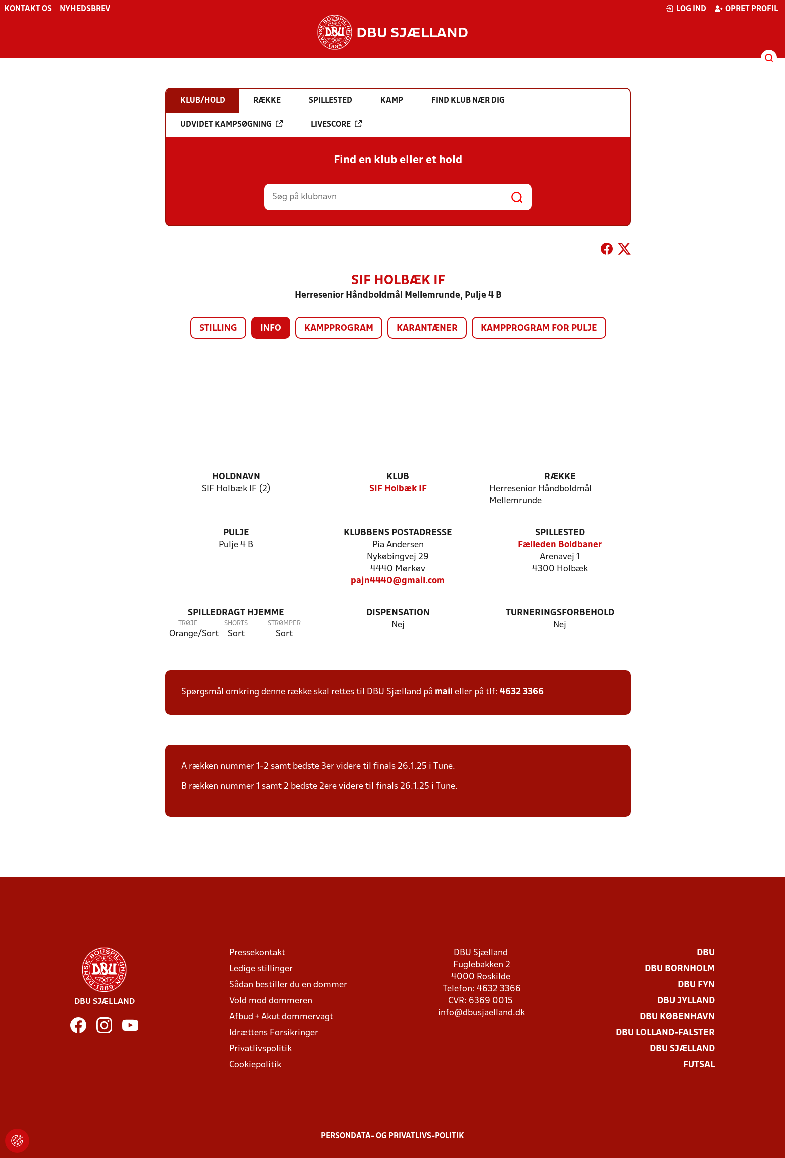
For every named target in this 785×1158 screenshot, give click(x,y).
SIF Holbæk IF (398, 489)
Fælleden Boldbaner (560, 545)
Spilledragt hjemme (236, 613)
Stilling (218, 328)
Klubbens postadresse (398, 533)
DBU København (677, 1017)
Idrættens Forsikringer (273, 1033)
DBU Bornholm (680, 969)
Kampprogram (338, 328)
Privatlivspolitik (260, 1049)
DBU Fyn (696, 985)
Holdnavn (236, 477)
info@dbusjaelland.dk (481, 1013)
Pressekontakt (257, 953)
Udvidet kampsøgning (231, 124)
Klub (397, 477)
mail (444, 692)
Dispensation (398, 613)
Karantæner (427, 328)
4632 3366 (522, 692)
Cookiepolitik (255, 1065)
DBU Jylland (686, 1001)
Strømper (284, 623)
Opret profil (746, 8)
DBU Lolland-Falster (665, 1033)
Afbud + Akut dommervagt (281, 1017)
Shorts (236, 623)
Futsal (699, 1065)
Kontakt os (28, 9)
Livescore (336, 124)
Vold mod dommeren (270, 1001)
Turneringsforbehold (560, 613)
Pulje (236, 533)
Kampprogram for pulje (539, 328)
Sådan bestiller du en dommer (288, 985)
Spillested (560, 533)
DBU (706, 953)
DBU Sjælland (682, 1049)
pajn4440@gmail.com (398, 581)
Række (560, 477)
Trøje (188, 623)
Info (270, 328)
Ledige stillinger (261, 969)
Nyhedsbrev (85, 9)
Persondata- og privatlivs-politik (392, 1136)
